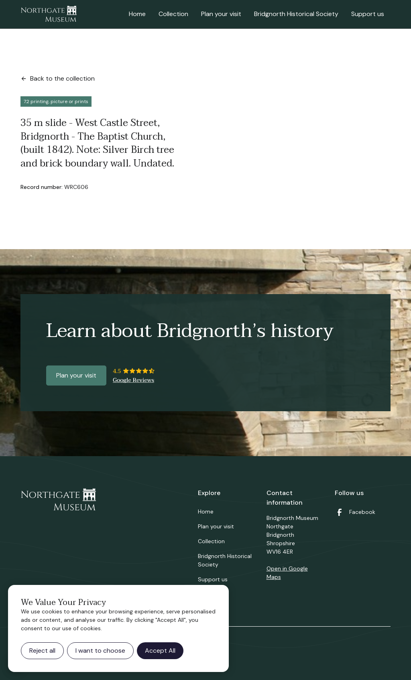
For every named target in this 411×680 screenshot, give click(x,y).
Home (137, 14)
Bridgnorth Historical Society (296, 14)
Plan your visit (221, 14)
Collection (173, 14)
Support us (367, 14)
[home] (48, 14)
